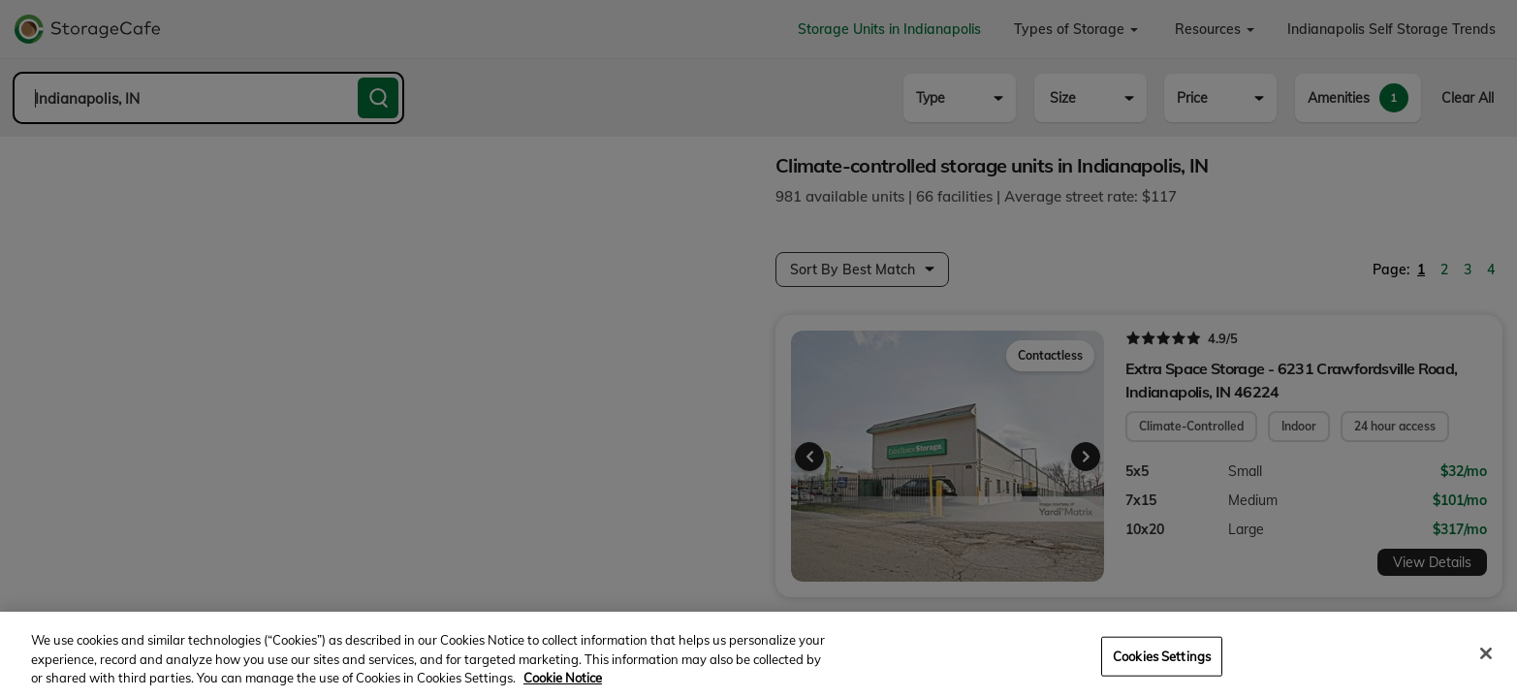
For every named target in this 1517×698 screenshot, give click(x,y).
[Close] (1486, 670)
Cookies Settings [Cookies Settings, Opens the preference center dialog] (1162, 672)
